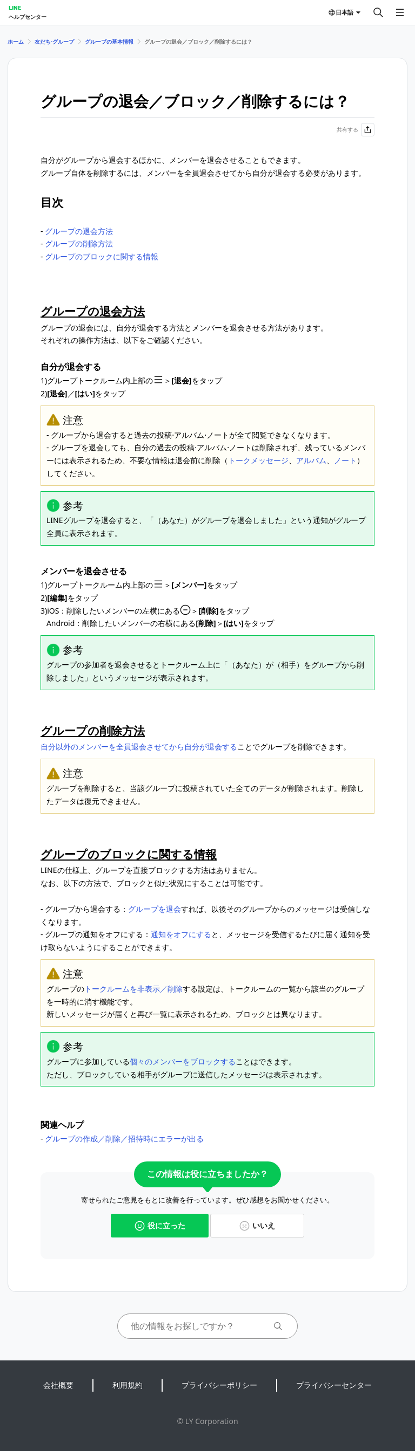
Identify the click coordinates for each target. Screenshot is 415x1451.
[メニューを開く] (400, 12)
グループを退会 (154, 909)
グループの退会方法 (79, 231)
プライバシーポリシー (219, 1385)
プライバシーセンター (334, 1385)
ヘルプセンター (27, 16)
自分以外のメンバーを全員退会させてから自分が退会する (139, 746)
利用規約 (127, 1385)
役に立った (160, 1225)
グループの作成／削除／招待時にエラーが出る (124, 1138)
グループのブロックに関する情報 (101, 256)
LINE (15, 7)
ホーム (16, 41)
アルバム (311, 460)
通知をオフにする (181, 934)
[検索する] (378, 12)
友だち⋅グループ (54, 41)
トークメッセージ (258, 460)
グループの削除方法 (79, 243)
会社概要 (58, 1385)
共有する (355, 129)
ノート (345, 460)
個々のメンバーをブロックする (183, 1061)
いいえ (257, 1225)
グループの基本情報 (109, 41)
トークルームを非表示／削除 (133, 989)
